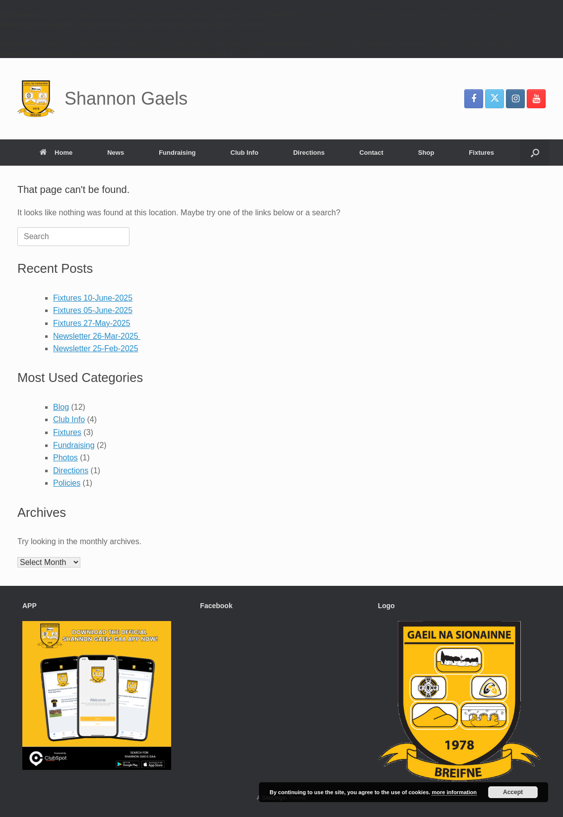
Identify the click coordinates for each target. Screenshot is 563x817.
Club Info (244, 152)
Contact (371, 152)
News (115, 152)
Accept (513, 792)
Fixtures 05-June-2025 (92, 310)
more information (454, 792)
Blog (61, 407)
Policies (66, 483)
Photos (65, 457)
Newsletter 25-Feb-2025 (95, 348)
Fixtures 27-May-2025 (91, 323)
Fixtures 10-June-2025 (92, 298)
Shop (426, 152)
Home (56, 152)
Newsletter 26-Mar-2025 (96, 336)
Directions (309, 152)
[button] (535, 152)
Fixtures (481, 152)
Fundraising (177, 152)
